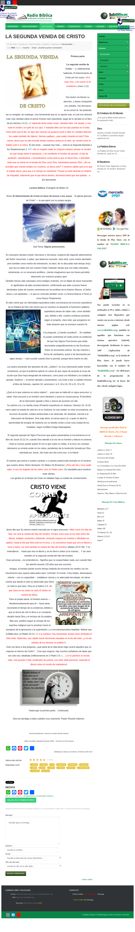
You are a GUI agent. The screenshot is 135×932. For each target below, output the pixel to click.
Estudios (47, 26)
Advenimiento (83, 767)
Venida (34, 764)
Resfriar (61, 767)
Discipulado (104, 60)
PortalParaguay (102, 915)
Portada (13, 26)
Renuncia (84, 764)
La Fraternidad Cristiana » (44, 796)
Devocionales (67, 44)
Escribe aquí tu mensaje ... (32, 830)
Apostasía (61, 764)
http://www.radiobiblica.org (25, 897)
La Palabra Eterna (106, 146)
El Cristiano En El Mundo (110, 113)
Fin (52, 764)
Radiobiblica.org (106, 371)
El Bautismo (103, 162)
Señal (34, 767)
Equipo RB (114, 26)
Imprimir (26, 48)
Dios (99, 128)
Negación (73, 764)
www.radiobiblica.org (107, 330)
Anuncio (46, 771)
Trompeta (35, 771)
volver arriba (87, 879)
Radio (60, 26)
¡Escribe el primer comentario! (50, 48)
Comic (88, 26)
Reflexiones (30, 26)
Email (34, 48)
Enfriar (51, 767)
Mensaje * (9, 815)
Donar (100, 26)
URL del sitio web (12, 862)
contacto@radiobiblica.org (44, 894)
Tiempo (44, 764)
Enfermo (71, 767)
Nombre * (9, 846)
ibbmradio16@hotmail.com (25, 894)
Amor (42, 767)
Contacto (74, 26)
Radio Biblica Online (30, 903)
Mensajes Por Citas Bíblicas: (113, 502)
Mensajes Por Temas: (113, 443)
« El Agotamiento (28, 796)
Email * (8, 854)
